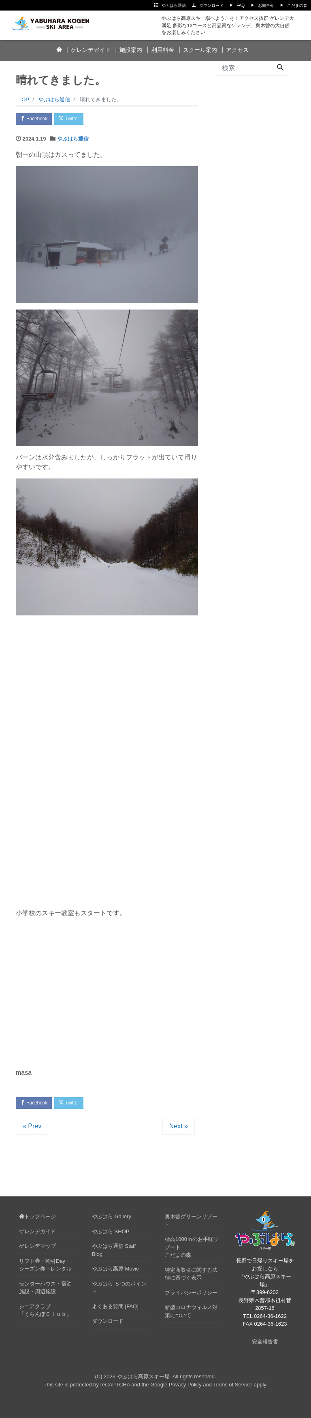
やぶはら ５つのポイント (119, 1290)
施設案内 (130, 50)
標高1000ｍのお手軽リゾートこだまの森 (192, 1250)
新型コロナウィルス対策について (191, 1314)
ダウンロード (211, 5)
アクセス (237, 50)
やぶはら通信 (174, 5)
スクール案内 (200, 50)
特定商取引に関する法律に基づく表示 (191, 1276)
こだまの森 (297, 5)
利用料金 (162, 50)
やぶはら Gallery (111, 1219)
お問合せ (266, 5)
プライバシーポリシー (191, 1295)
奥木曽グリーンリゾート (191, 1223)
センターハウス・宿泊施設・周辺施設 (45, 1290)
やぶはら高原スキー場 (143, 1379)
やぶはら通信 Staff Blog (114, 1253)
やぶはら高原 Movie (115, 1272)
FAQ (240, 5)
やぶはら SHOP (110, 1234)
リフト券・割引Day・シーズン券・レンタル (45, 1267)
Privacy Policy (185, 1387)
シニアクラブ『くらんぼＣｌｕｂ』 (45, 1313)
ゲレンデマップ (37, 1249)
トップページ (37, 1219)
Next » (178, 1128)
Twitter (75, 119)
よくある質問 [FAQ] (115, 1309)
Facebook (36, 119)
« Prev (32, 1128)
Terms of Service (232, 1387)
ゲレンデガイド (91, 50)
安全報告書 (265, 1344)
